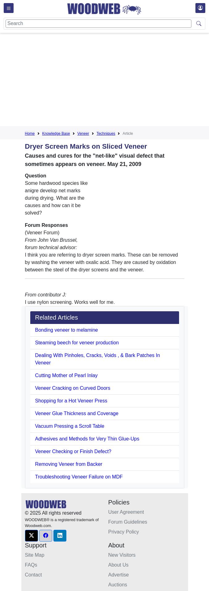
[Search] (98, 23)
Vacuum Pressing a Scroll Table (69, 426)
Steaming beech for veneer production (77, 342)
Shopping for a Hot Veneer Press (71, 400)
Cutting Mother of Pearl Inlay (66, 375)
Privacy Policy (123, 531)
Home (30, 133)
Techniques (106, 133)
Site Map (34, 555)
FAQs (31, 565)
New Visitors (122, 555)
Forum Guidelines (127, 522)
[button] (31, 536)
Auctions (117, 584)
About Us (118, 565)
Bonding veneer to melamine (66, 330)
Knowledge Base (56, 133)
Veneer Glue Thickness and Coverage (77, 413)
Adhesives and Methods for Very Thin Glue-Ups (87, 438)
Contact (33, 574)
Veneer (83, 133)
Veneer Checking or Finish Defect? (73, 451)
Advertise (118, 574)
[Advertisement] (117, 80)
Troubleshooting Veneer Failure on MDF (79, 476)
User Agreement (126, 512)
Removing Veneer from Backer (68, 464)
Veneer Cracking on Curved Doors (73, 388)
